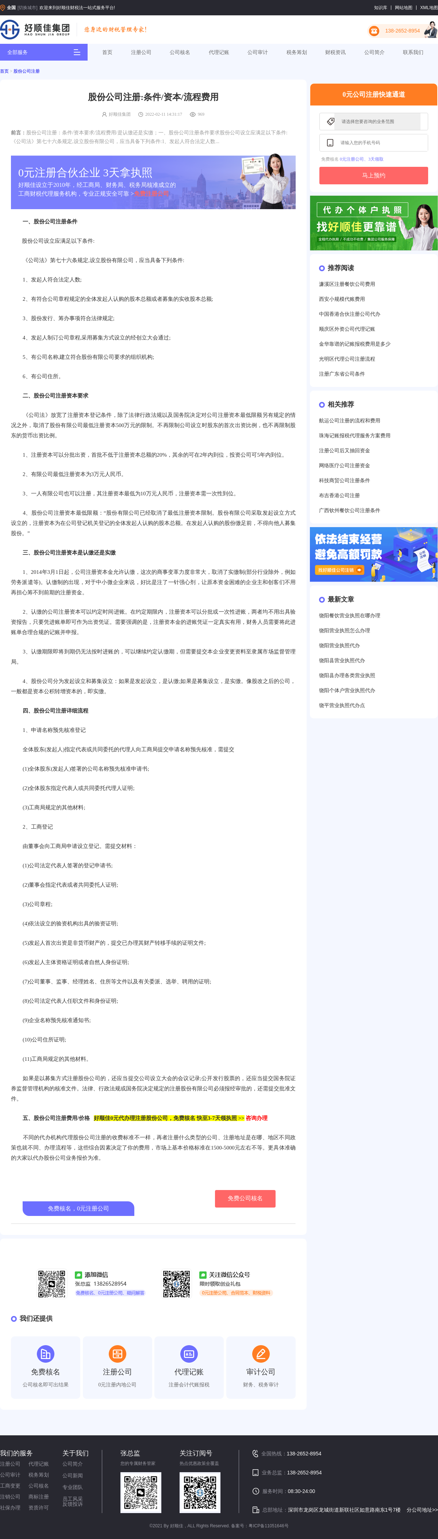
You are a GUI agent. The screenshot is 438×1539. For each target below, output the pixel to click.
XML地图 (429, 7)
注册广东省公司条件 (342, 374)
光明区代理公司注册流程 (347, 359)
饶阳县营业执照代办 (342, 660)
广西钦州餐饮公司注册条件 (349, 510)
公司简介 (374, 52)
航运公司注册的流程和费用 (349, 420)
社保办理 (10, 1508)
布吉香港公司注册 (339, 495)
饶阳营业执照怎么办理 (344, 630)
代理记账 (219, 52)
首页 (107, 52)
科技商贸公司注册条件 (344, 480)
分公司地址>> (422, 1510)
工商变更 (10, 1486)
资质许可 (38, 1508)
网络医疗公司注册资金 (344, 465)
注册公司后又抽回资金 (344, 450)
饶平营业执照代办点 (342, 705)
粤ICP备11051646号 (268, 1525)
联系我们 (413, 52)
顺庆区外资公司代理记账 (347, 329)
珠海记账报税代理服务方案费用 (355, 435)
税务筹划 (297, 52)
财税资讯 (335, 52)
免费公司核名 (245, 1198)
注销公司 (10, 1497)
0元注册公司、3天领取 (362, 159)
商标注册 (38, 1497)
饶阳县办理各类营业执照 (347, 675)
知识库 (380, 7)
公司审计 (257, 52)
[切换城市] (28, 7)
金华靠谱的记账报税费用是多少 (355, 344)
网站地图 (403, 7)
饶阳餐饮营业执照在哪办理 (349, 615)
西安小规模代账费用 (342, 299)
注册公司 (141, 52)
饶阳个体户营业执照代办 (347, 690)
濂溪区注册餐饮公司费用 (347, 284)
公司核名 (180, 52)
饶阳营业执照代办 (339, 645)
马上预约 (373, 175)
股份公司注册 (27, 71)
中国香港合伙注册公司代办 (349, 314)
